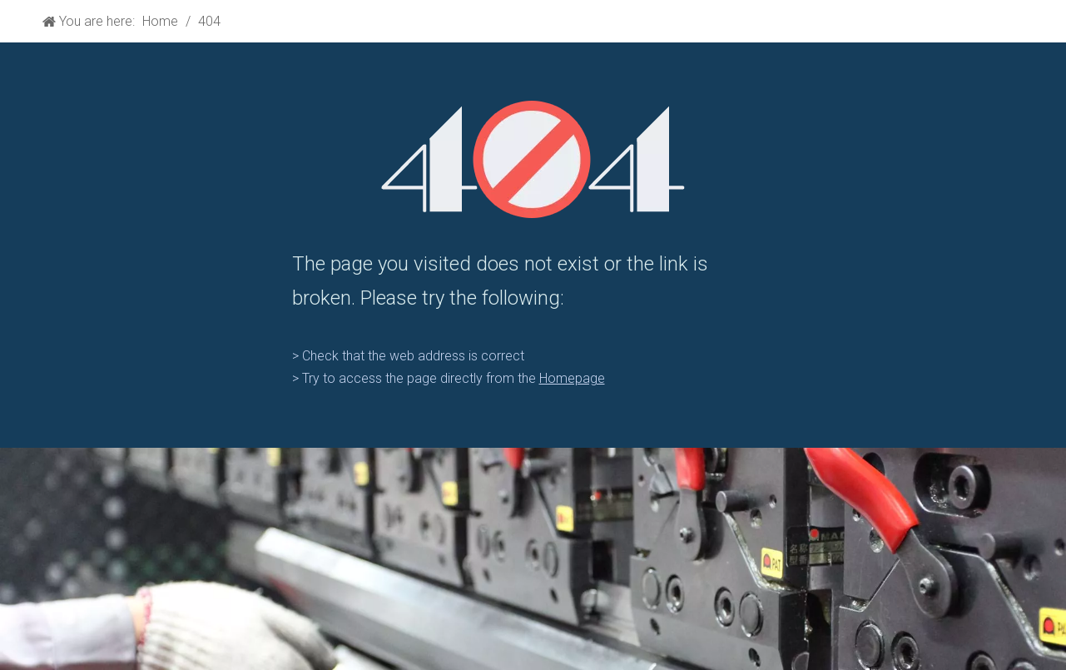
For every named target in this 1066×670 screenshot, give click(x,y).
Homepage (572, 378)
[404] (533, 159)
